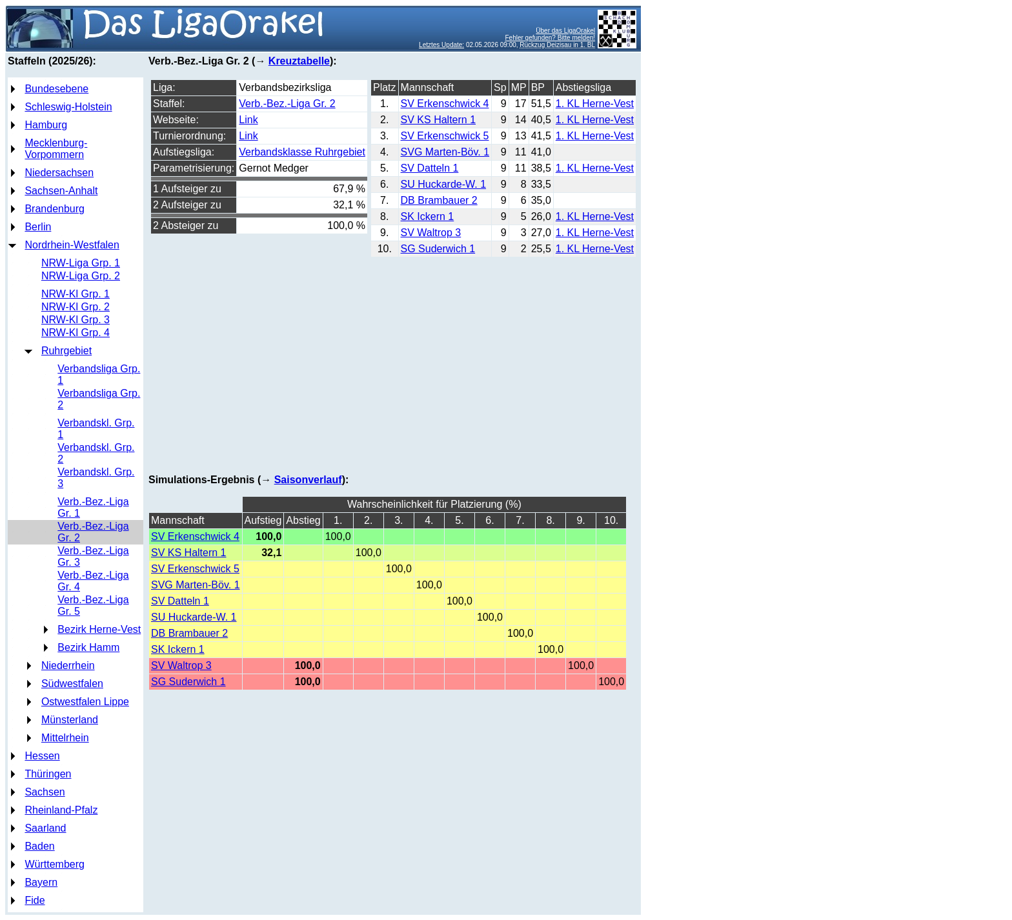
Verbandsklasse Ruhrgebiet (302, 151)
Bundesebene (56, 88)
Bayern (41, 882)
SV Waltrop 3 (431, 232)
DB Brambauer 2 (439, 200)
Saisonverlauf (308, 479)
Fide (35, 900)
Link (248, 119)
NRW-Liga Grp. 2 (80, 275)
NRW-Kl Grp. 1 (75, 293)
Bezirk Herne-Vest (99, 629)
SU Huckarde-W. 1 (443, 184)
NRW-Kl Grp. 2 (75, 306)
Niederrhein (68, 665)
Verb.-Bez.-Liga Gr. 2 (287, 103)
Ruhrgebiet (66, 350)
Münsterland (69, 719)
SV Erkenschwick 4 (445, 103)
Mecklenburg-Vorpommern (56, 148)
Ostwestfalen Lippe (85, 701)
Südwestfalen (72, 683)
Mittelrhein (65, 737)
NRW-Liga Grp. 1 (80, 262)
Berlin (38, 226)
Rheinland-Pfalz (61, 810)
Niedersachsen (59, 172)
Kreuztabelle (299, 60)
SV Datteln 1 (430, 168)
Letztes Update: (441, 44)
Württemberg (54, 864)
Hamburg (46, 124)
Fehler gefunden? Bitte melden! (550, 37)
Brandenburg (55, 208)
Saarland (45, 828)
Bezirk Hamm (88, 647)
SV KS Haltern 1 (438, 119)
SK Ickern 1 (427, 216)
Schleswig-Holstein (68, 106)
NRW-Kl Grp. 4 (75, 332)
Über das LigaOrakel (565, 30)
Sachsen (45, 791)
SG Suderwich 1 (438, 248)
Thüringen (48, 773)
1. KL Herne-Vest (595, 103)
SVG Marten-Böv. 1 (445, 151)
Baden (39, 846)
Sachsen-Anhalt (61, 190)
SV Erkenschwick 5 (445, 135)
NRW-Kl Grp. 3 (75, 319)
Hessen (42, 755)
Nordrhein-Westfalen (72, 244)
